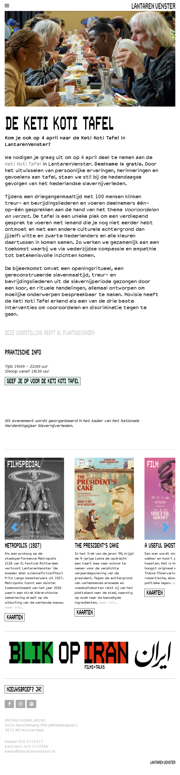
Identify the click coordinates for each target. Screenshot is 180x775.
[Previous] (14, 527)
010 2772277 (30, 741)
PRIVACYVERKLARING (25, 720)
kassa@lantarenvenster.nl (30, 751)
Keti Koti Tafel (23, 164)
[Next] (165, 527)
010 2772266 (36, 746)
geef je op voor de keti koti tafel (43, 381)
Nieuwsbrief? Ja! (24, 690)
